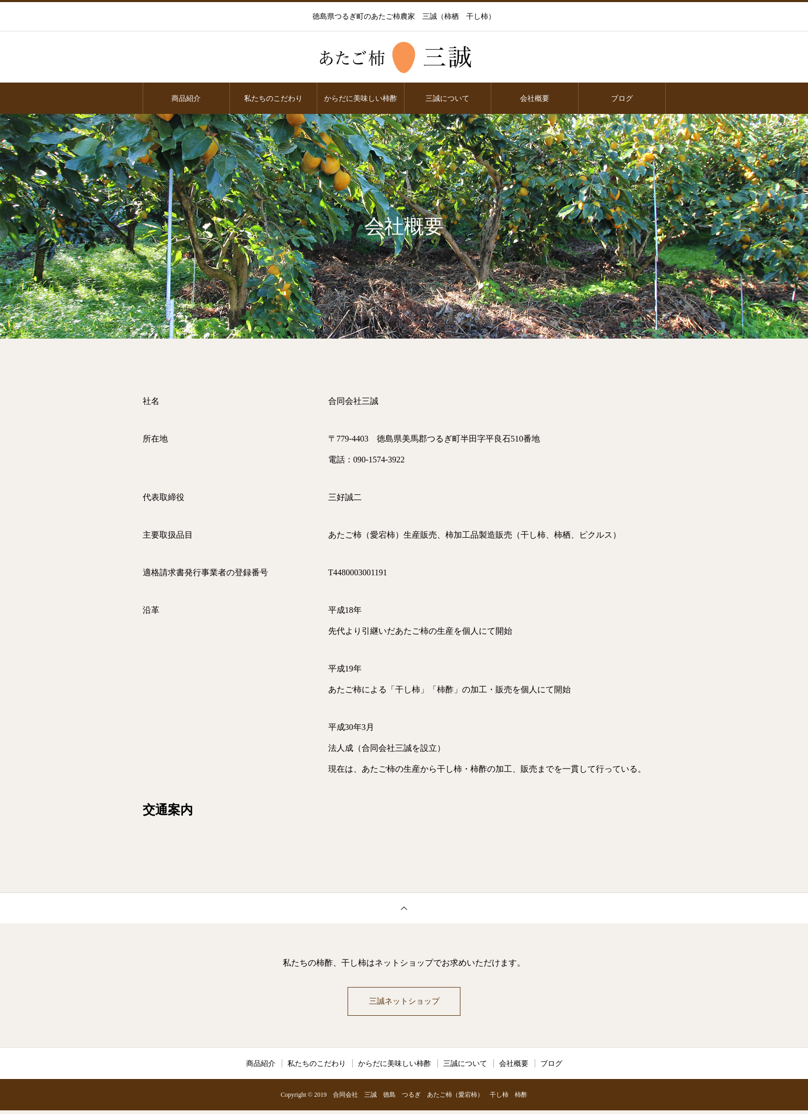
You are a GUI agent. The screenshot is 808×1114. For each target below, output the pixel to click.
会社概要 (534, 98)
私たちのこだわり (273, 98)
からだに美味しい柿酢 (360, 98)
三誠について (447, 98)
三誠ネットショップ (404, 1003)
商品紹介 (186, 98)
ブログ (622, 98)
